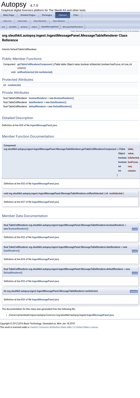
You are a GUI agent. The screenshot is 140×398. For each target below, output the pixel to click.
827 (23, 202)
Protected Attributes (100, 31)
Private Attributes (116, 31)
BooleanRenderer (63, 98)
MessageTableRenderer (73, 27)
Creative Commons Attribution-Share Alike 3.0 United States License (64, 327)
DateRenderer (57, 102)
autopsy (24, 27)
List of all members (131, 31)
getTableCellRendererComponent (34, 64)
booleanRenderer (38, 98)
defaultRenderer (37, 106)
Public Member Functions (81, 31)
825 (23, 299)
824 (23, 259)
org (3, 27)
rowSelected (45, 72)
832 (23, 183)
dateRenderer (36, 102)
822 (23, 237)
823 (23, 281)
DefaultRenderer (61, 106)
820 (21, 125)
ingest (34, 27)
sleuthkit (12, 27)
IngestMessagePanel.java (43, 125)
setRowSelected (25, 72)
